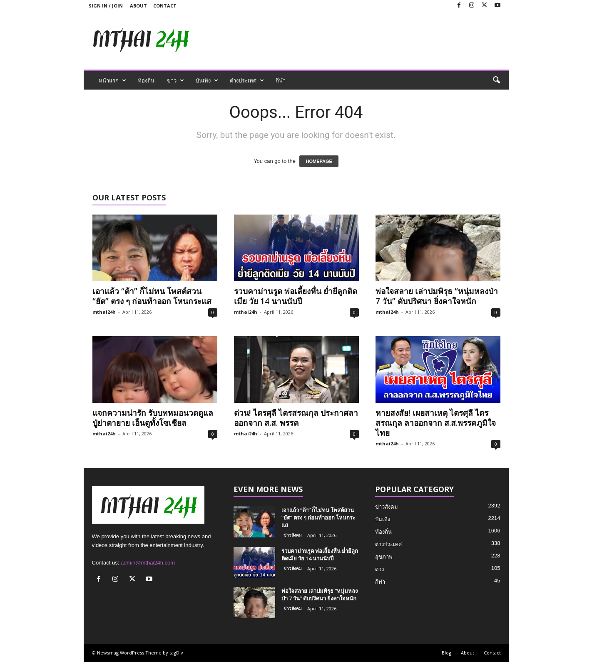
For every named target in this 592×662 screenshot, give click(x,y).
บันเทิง (207, 80)
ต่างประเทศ (247, 80)
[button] (496, 80)
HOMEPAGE (319, 161)
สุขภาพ (384, 557)
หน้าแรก (112, 80)
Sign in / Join (106, 5)
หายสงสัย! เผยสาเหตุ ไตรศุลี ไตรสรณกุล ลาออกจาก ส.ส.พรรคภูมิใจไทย (436, 422)
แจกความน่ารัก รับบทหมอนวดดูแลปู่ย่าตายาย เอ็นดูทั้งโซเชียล (152, 417)
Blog (446, 653)
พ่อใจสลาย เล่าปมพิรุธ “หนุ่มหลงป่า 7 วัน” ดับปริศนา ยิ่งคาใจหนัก (437, 296)
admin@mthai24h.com (148, 563)
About (138, 5)
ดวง (379, 569)
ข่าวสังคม (293, 535)
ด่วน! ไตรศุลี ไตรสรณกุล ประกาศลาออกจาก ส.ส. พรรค (296, 417)
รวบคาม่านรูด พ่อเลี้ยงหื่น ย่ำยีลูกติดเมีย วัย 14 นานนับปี (295, 296)
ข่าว (175, 80)
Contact (165, 5)
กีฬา (281, 80)
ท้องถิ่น (146, 80)
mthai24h (104, 312)
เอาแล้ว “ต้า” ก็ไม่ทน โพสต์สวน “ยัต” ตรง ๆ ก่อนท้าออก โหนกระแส (151, 296)
